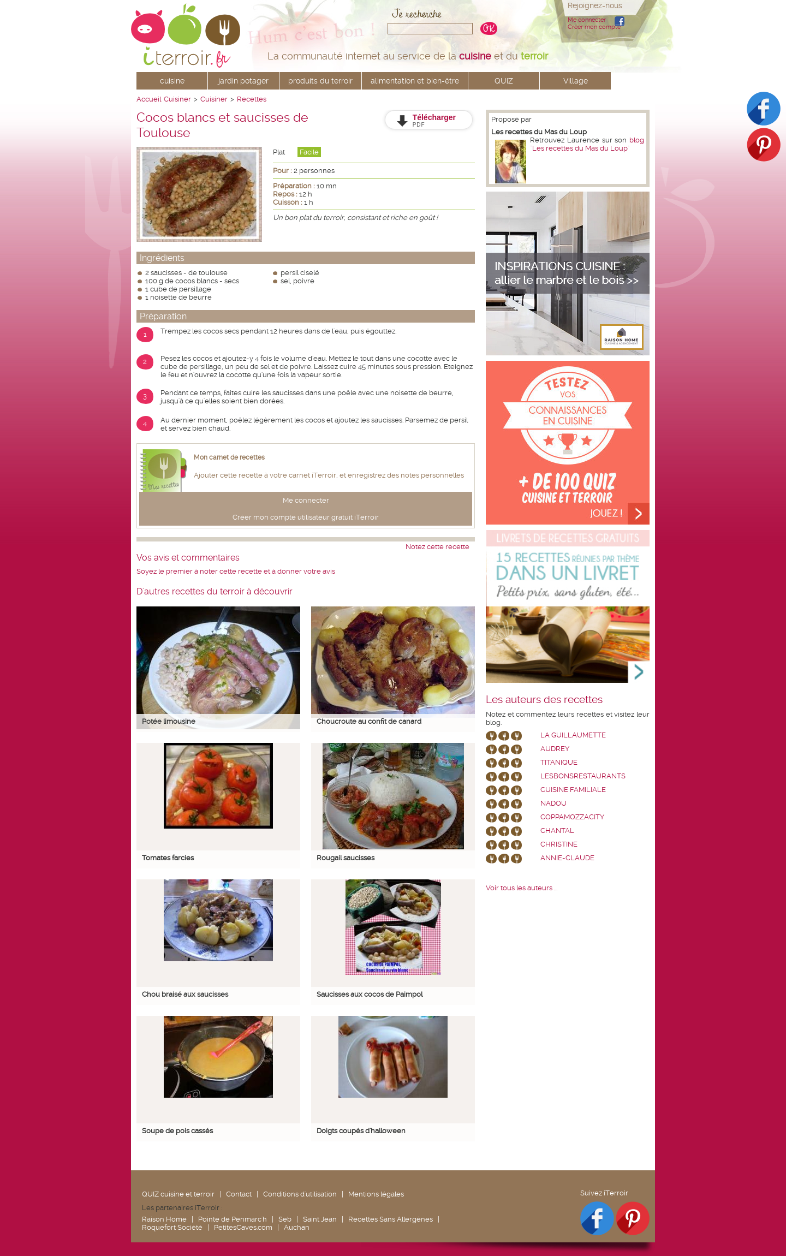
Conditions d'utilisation (300, 1194)
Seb (284, 1219)
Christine (558, 844)
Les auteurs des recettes (544, 700)
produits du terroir (320, 80)
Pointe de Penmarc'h (232, 1219)
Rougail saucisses (345, 858)
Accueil (148, 99)
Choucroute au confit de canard (369, 721)
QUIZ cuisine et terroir (178, 1194)
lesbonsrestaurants (583, 776)
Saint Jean (320, 1219)
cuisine (172, 80)
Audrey (554, 749)
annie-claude (567, 858)
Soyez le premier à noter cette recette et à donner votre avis (235, 571)
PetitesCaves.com (243, 1227)
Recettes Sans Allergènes (390, 1219)
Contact (239, 1194)
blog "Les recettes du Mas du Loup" (587, 144)
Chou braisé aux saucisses (185, 994)
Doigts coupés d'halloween (361, 1131)
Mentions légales (376, 1194)
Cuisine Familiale (573, 789)
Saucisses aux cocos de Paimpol (369, 994)
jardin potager (243, 80)
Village (575, 80)
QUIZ (504, 80)
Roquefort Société (172, 1227)
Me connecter (587, 19)
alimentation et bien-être (415, 80)
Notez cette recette (437, 547)
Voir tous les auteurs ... (521, 888)
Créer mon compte (594, 27)
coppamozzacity (572, 817)
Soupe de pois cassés (177, 1131)
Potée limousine (168, 721)
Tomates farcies (168, 858)
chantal (557, 830)
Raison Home (164, 1219)
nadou (553, 803)
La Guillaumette (573, 735)
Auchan (296, 1227)
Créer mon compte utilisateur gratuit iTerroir (306, 517)
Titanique (558, 762)
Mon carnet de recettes (229, 457)
